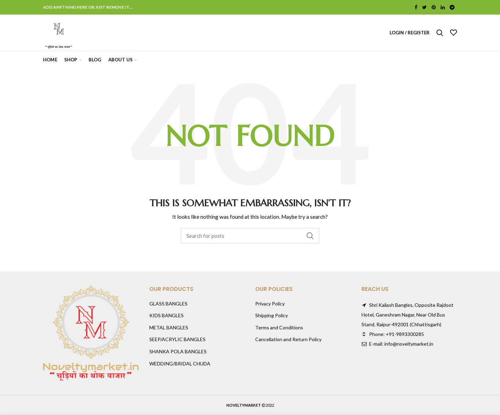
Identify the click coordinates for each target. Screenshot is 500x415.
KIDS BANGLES (166, 315)
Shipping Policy (271, 315)
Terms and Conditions (279, 327)
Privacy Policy (270, 303)
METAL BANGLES (168, 327)
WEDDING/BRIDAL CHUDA (179, 363)
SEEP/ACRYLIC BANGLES (177, 339)
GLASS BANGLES (168, 303)
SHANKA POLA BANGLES (178, 351)
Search (310, 236)
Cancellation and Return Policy (288, 339)
